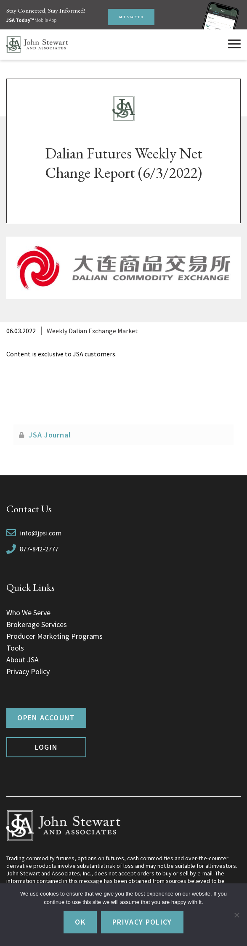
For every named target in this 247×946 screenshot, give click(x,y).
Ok (80, 922)
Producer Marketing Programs (54, 636)
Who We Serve (28, 612)
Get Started (131, 17)
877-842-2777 (39, 549)
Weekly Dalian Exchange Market (92, 331)
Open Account (46, 717)
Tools (15, 648)
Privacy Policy (28, 671)
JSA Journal (50, 435)
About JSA (22, 659)
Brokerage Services (36, 624)
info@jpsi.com (40, 533)
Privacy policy (142, 922)
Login (46, 747)
